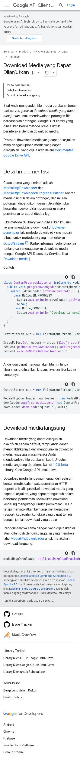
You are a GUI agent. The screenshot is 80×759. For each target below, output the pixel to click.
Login (71, 5)
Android (8, 724)
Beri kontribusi (13, 697)
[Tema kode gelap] (66, 277)
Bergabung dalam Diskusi (20, 690)
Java (65, 51)
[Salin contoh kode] (73, 277)
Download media (15, 259)
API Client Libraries (34, 5)
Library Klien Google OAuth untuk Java (29, 665)
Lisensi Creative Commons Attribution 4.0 (45, 575)
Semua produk (13, 752)
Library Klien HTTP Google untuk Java (28, 658)
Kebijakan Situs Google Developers (31, 588)
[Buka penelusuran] (61, 5)
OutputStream (13, 243)
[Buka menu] (7, 5)
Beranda (8, 51)
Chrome (8, 731)
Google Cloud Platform (18, 745)
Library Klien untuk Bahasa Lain (24, 671)
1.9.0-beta (60, 465)
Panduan (14, 56)
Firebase (9, 738)
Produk (23, 51)
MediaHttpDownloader (20, 188)
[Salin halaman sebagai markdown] (47, 72)
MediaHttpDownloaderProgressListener (33, 193)
